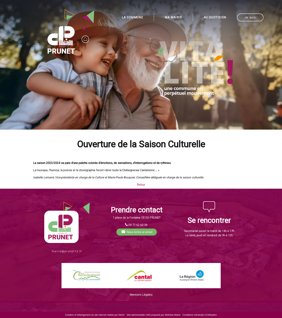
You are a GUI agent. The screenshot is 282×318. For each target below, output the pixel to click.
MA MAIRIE (173, 17)
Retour (141, 184)
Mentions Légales (141, 294)
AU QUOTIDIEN (215, 17)
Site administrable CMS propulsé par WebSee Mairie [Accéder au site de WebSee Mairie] (153, 314)
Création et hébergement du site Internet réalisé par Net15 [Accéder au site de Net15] (95, 314)
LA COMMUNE (132, 17)
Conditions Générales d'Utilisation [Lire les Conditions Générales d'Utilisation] (200, 314)
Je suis (250, 17)
